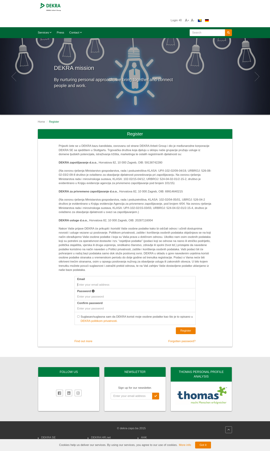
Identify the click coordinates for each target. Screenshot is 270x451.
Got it (203, 445)
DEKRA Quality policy (105, 432)
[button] (13, 62)
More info (185, 445)
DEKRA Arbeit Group (54, 428)
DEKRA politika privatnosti (108, 436)
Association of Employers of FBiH (159, 438)
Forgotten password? (182, 327)
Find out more (83, 327)
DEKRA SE (48, 424)
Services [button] (45, 19)
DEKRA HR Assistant (104, 428)
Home (41, 108)
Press (60, 19)
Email (81, 265)
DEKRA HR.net (101, 424)
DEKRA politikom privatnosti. (99, 307)
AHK (144, 424)
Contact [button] (75, 19)
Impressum (48, 432)
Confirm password (90, 289)
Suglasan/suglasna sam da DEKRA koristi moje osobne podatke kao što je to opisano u (135, 305)
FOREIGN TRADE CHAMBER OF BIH (160, 430)
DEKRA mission (92, 52)
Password (86, 277)
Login (199, 6)
